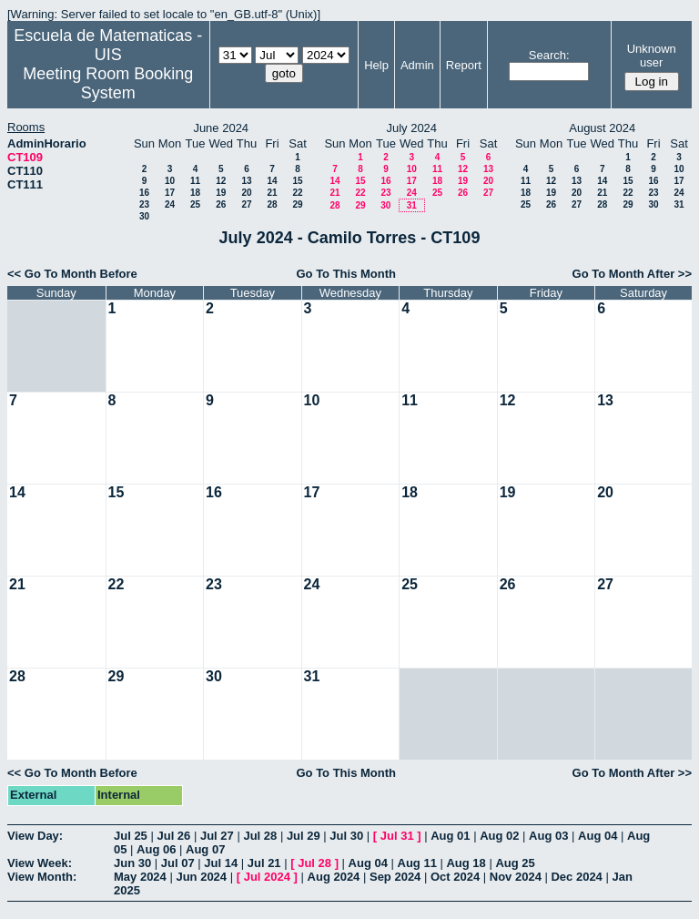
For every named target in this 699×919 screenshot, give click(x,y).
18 (195, 193)
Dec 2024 (576, 876)
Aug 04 (597, 835)
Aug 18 (465, 863)
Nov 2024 (516, 876)
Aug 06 (156, 849)
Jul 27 (217, 835)
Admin (417, 65)
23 (144, 204)
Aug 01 (450, 835)
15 (297, 181)
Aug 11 (417, 863)
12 (221, 181)
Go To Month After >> (632, 274)
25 (195, 204)
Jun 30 (132, 863)
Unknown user (651, 55)
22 (297, 193)
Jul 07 (178, 863)
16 (144, 193)
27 (246, 204)
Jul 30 (346, 835)
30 (144, 216)
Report (463, 65)
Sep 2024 (395, 876)
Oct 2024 (455, 876)
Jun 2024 (201, 876)
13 (246, 181)
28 (272, 204)
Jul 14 (221, 863)
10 (170, 181)
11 (195, 181)
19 (221, 193)
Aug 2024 (334, 876)
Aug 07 (205, 849)
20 (246, 193)
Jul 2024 (267, 876)
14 (272, 181)
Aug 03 (548, 835)
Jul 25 (130, 835)
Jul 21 (264, 863)
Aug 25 (514, 863)
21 (272, 193)
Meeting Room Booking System (108, 83)
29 (297, 204)
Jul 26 (173, 835)
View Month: (41, 876)
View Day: (35, 835)
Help (376, 65)
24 (170, 204)
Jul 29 (303, 835)
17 (170, 193)
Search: (549, 55)
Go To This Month (346, 274)
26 (221, 204)
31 (412, 205)
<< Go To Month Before (72, 274)
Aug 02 (499, 835)
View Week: (39, 863)
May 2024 (140, 876)
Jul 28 (260, 835)
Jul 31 (397, 835)
